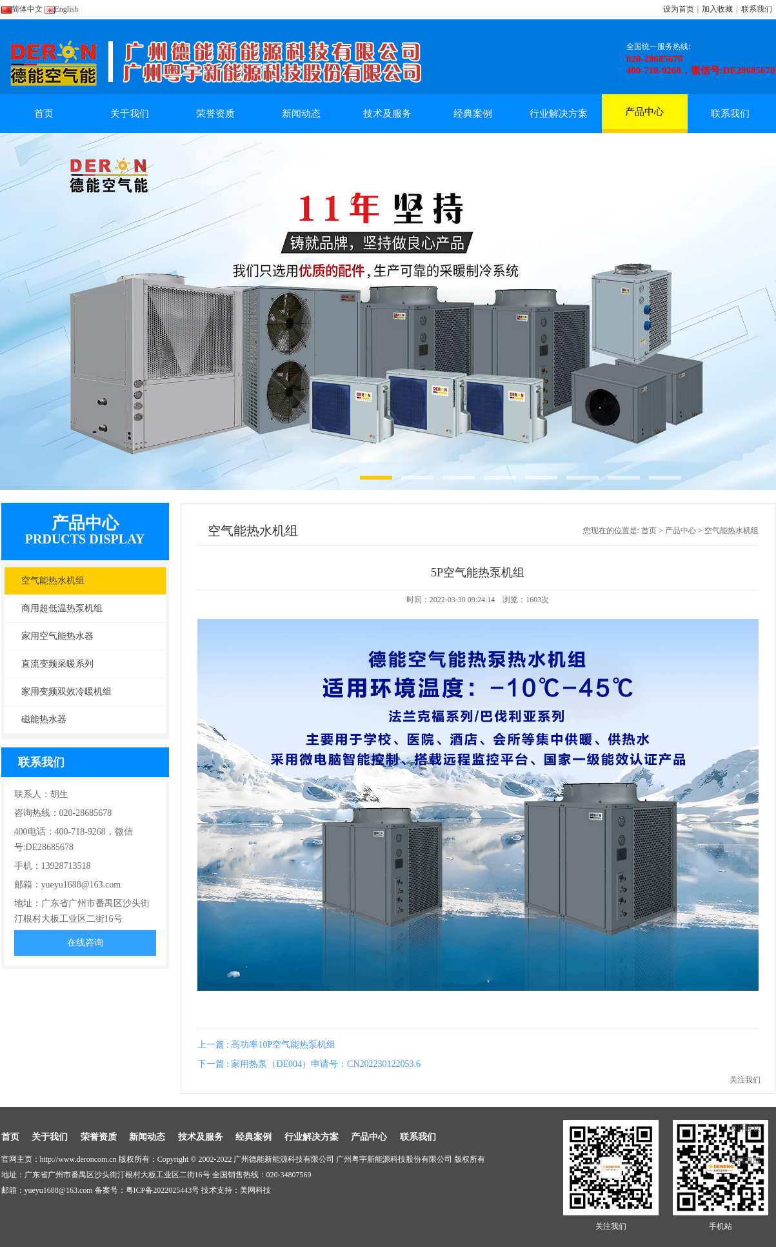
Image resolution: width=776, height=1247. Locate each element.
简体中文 (22, 9)
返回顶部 (745, 1160)
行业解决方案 (559, 113)
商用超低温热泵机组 (62, 608)
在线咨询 (85, 943)
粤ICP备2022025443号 (163, 1190)
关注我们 (745, 1079)
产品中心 (644, 117)
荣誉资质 (215, 113)
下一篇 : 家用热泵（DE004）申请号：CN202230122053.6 (309, 1064)
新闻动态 (301, 113)
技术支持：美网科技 (236, 1190)
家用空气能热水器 (57, 636)
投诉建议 (745, 1128)
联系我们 (756, 9)
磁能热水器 (43, 719)
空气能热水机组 (53, 580)
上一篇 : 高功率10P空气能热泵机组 (266, 1044)
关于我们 (129, 113)
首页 (44, 113)
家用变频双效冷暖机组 (66, 691)
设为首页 (678, 9)
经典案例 (472, 113)
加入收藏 (717, 9)
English (62, 9)
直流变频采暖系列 (57, 664)
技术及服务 (387, 113)
